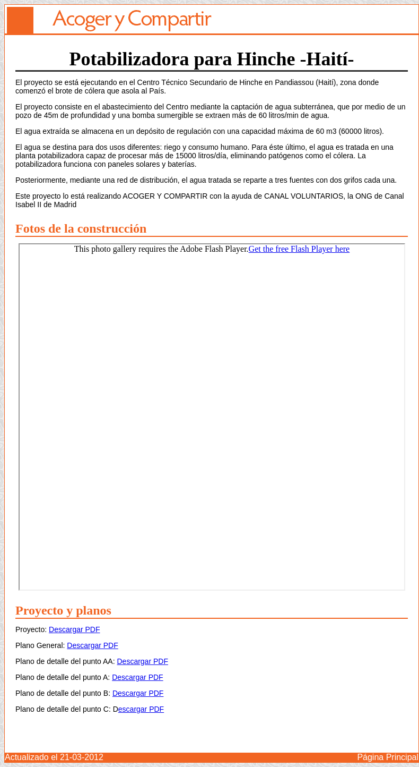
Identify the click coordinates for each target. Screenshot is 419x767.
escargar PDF (141, 709)
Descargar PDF (74, 629)
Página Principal (387, 757)
